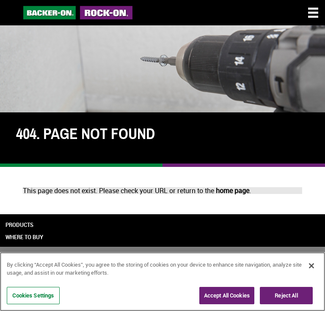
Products (19, 225)
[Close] (311, 266)
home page (232, 190)
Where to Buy (24, 237)
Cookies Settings (33, 296)
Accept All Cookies (227, 296)
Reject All (286, 296)
